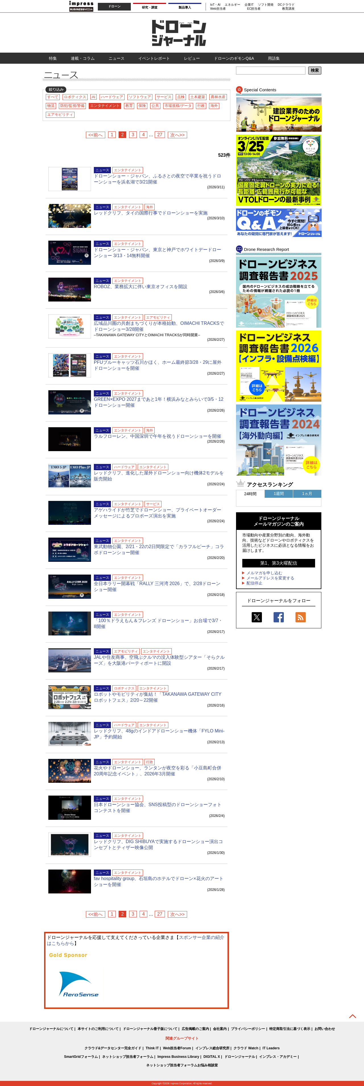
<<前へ (95, 135)
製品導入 (185, 7)
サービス (164, 97)
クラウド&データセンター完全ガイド (113, 1048)
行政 (201, 106)
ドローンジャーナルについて (51, 1029)
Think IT (152, 1048)
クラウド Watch (245, 1048)
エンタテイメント (105, 106)
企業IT (249, 4)
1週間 (279, 493)
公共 (155, 106)
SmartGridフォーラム (81, 1057)
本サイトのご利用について (98, 1029)
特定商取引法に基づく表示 (289, 1029)
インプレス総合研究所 (212, 1048)
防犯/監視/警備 (72, 106)
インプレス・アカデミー (278, 1057)
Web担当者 (218, 8)
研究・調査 (150, 7)
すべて (52, 97)
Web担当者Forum (177, 1048)
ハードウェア (112, 97)
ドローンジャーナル (239, 1057)
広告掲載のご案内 (195, 1029)
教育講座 (288, 8)
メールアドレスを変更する (270, 578)
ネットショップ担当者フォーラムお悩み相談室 (182, 1065)
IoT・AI (215, 4)
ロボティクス (75, 97)
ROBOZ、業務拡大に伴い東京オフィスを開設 (140, 286)
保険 (142, 106)
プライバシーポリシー (248, 1029)
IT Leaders (271, 1048)
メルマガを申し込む (264, 573)
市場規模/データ (178, 106)
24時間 (250, 494)
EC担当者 (254, 8)
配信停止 (254, 583)
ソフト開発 (266, 4)
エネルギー (232, 4)
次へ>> (177, 135)
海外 (214, 106)
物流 (51, 106)
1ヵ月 (307, 493)
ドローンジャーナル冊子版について (150, 1029)
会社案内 (220, 1029)
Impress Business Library (178, 1057)
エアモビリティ (60, 114)
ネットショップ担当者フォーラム (127, 1057)
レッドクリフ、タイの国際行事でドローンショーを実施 (151, 212)
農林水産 (218, 97)
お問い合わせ (325, 1029)
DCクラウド (286, 4)
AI (93, 97)
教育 (129, 106)
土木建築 (197, 97)
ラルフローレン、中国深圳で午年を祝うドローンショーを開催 (157, 436)
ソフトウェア (140, 97)
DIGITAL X (211, 1057)
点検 (181, 97)
